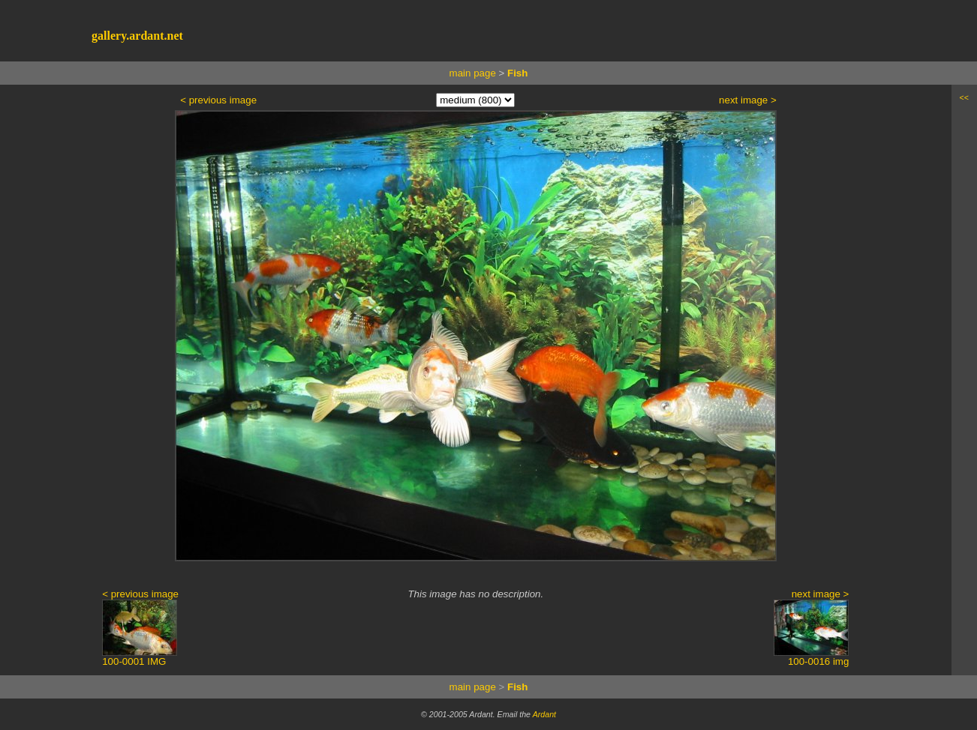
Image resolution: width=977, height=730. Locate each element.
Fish (517, 73)
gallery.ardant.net (137, 35)
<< (964, 97)
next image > (748, 100)
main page (472, 73)
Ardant (544, 714)
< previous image (218, 100)
